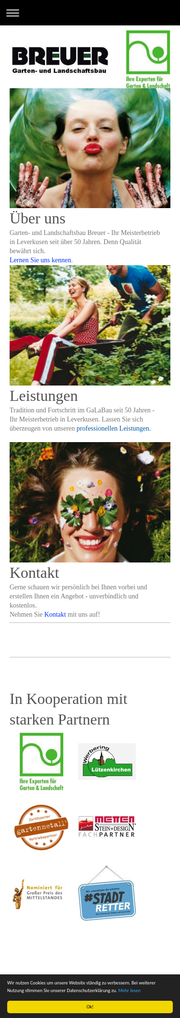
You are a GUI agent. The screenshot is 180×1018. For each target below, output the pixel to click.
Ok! (90, 1007)
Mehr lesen (129, 990)
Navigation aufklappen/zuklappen (90, 12)
